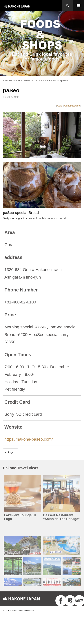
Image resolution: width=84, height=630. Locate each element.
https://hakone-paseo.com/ (28, 439)
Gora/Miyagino (72, 105)
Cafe (59, 105)
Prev (11, 452)
